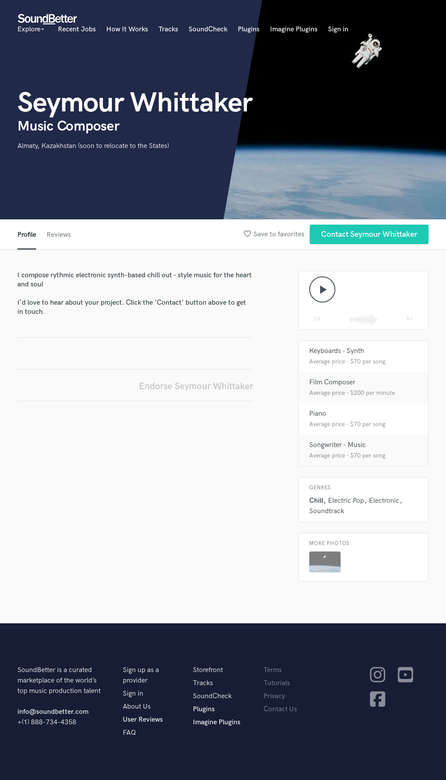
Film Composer (332, 382)
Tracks (168, 29)
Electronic (384, 501)
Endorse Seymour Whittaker (196, 386)
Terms (273, 670)
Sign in (338, 29)
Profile (26, 235)
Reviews (59, 235)
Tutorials (277, 683)
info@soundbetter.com (52, 712)
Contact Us (280, 709)
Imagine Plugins (294, 29)
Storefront (208, 670)
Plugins (249, 29)
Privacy (274, 696)
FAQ (129, 733)
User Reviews (143, 720)
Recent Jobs (77, 29)
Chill (316, 501)
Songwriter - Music (337, 445)
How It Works (127, 29)
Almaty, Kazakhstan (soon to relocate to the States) (93, 146)
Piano (317, 414)
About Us (137, 707)
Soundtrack (326, 511)
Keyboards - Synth (336, 351)
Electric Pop (346, 501)
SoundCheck (208, 29)
